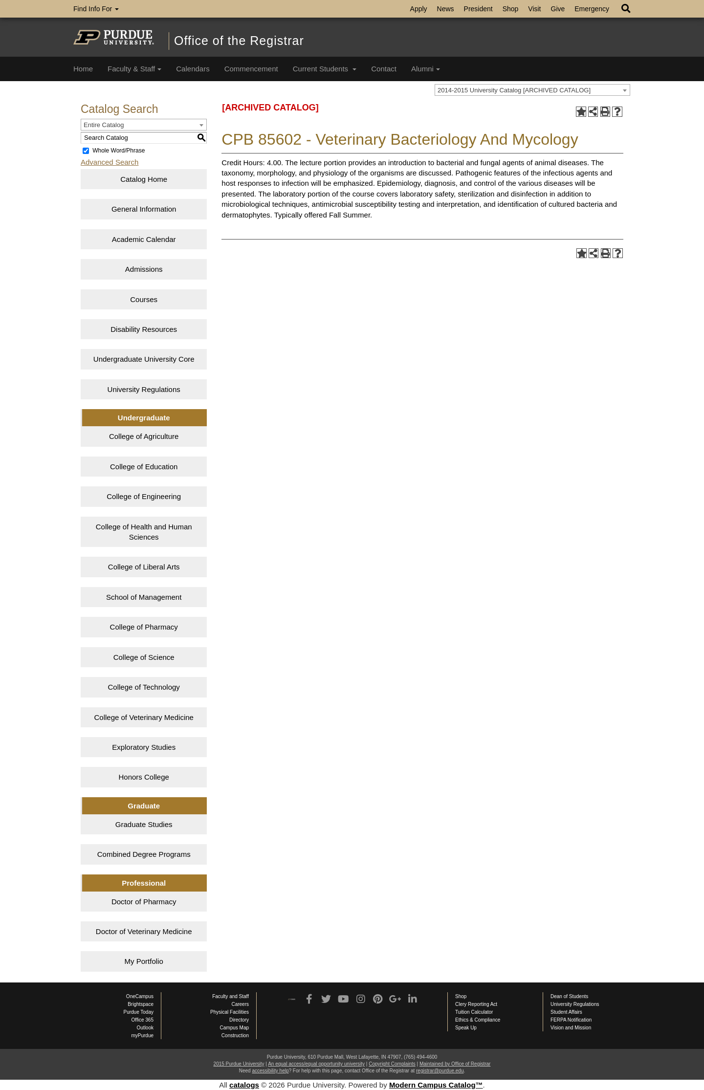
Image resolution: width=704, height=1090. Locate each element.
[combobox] (532, 90)
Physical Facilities (229, 1012)
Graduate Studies (144, 824)
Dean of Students (569, 996)
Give (558, 9)
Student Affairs (566, 1012)
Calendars (192, 69)
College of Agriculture (144, 436)
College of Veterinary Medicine (143, 717)
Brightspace (141, 1004)
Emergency (591, 9)
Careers (240, 1004)
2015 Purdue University (239, 1064)
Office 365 (143, 1020)
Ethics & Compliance (477, 1020)
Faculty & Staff (134, 69)
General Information (143, 209)
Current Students (325, 69)
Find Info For (96, 9)
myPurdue (142, 1035)
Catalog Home (143, 179)
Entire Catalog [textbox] (104, 125)
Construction (235, 1035)
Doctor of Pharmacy (143, 901)
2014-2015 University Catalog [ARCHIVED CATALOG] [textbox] (514, 90)
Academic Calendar (144, 239)
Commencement (251, 69)
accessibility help (270, 1070)
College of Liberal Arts (144, 567)
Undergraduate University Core (144, 359)
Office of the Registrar (239, 40)
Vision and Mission (570, 1027)
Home (83, 69)
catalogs (244, 1085)
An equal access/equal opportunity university (316, 1064)
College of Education (143, 466)
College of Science (144, 657)
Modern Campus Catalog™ (436, 1085)
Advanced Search (109, 162)
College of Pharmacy (144, 627)
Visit (534, 9)
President (478, 9)
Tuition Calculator (474, 1012)
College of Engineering (144, 496)
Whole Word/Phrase (118, 150)
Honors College (143, 777)
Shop (511, 9)
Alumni (425, 69)
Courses (143, 299)
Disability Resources (143, 329)
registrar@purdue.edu (439, 1070)
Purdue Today (138, 1012)
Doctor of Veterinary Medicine (144, 931)
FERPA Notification (571, 1020)
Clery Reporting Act (476, 1004)
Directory (239, 1020)
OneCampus (140, 996)
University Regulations (144, 389)
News (445, 9)
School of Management (143, 597)
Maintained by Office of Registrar (454, 1064)
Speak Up (466, 1027)
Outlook (145, 1027)
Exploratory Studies (144, 747)
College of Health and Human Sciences (144, 532)
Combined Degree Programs (144, 854)
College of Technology (144, 687)
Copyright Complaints (392, 1064)
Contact (383, 69)
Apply (418, 9)
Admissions (144, 269)
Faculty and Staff (230, 996)
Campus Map (234, 1027)
